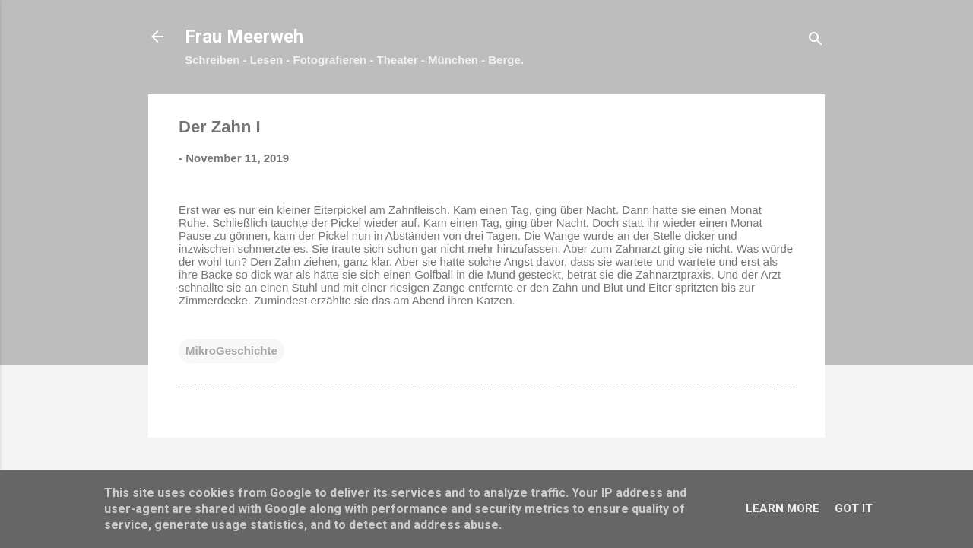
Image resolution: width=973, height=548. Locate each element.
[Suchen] (816, 41)
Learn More (782, 508)
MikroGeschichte (231, 350)
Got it (854, 508)
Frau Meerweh (244, 36)
